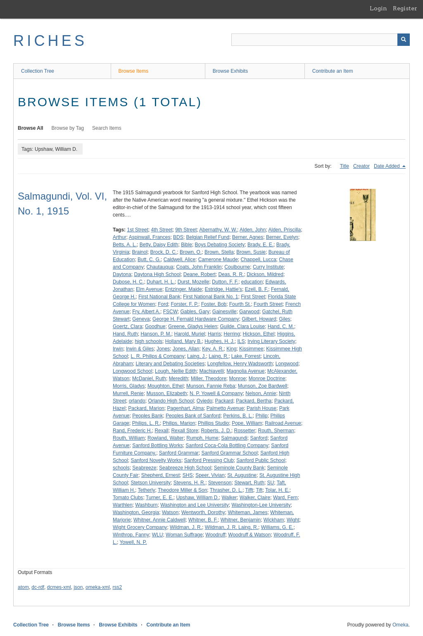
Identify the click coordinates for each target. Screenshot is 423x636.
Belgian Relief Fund (207, 237)
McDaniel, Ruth (149, 378)
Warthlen (123, 505)
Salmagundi (234, 438)
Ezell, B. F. (257, 289)
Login (378, 8)
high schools (148, 341)
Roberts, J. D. (216, 431)
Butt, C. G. (149, 259)
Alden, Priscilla (284, 230)
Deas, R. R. (231, 274)
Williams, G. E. (277, 527)
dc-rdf (37, 587)
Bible (186, 245)
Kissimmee (251, 349)
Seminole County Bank (239, 468)
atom (23, 587)
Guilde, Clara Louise (242, 326)
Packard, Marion (146, 408)
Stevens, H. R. (189, 483)
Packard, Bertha (253, 401)
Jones (163, 349)
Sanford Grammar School (230, 453)
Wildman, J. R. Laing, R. (231, 527)
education (252, 282)
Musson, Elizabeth (166, 393)
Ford (163, 304)
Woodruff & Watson (249, 535)
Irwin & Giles (140, 349)
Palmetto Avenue (225, 408)
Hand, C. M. (281, 326)
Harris (214, 334)
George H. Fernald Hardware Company (195, 319)
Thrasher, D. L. (226, 490)
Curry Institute (268, 267)
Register (405, 8)
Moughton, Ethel (165, 386)
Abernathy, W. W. (218, 230)
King (231, 349)
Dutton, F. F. (225, 282)
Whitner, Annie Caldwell (159, 520)
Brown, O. (191, 252)
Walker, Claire (255, 497)
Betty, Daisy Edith (159, 245)
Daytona (122, 274)
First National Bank (159, 297)
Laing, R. (218, 356)
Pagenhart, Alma (185, 408)
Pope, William (247, 423)
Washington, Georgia (136, 512)
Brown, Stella (219, 252)
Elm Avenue (149, 289)
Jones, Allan (186, 349)
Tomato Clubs (128, 497)
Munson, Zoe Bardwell (262, 386)
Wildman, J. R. (186, 527)
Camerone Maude (218, 259)
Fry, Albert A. (146, 311)
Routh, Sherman (276, 431)
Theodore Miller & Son (182, 490)
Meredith (178, 378)
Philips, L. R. (146, 423)
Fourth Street (268, 304)
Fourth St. (240, 304)
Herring (232, 334)
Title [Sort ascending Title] (344, 166)
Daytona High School (157, 274)
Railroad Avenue (283, 423)
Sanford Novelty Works (156, 460)
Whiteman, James (247, 512)
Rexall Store (184, 431)
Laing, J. (196, 356)
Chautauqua (159, 267)
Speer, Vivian (210, 475)
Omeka (400, 625)
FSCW (170, 311)
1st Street (137, 230)
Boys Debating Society (220, 245)
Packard (224, 401)
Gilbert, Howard (259, 319)
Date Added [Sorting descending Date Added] (387, 166)
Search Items (106, 128)
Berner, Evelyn (282, 237)
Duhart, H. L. (161, 282)
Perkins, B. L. (237, 416)
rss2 (117, 587)
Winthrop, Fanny (131, 535)
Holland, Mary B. (183, 341)
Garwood (249, 311)
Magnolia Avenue (246, 371)
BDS (178, 237)
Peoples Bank (147, 416)
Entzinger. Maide (183, 289)
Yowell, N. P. (133, 542)
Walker (229, 497)
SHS (188, 475)
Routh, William (129, 438)
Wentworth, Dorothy (203, 512)
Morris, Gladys (129, 386)
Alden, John (253, 230)
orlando (137, 401)
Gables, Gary (194, 311)
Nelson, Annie (260, 393)
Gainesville (224, 311)
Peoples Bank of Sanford (193, 416)
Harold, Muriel (189, 334)
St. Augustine (242, 475)
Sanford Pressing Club (209, 460)
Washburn (146, 505)
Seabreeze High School (185, 468)
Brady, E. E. (260, 245)
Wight (293, 520)
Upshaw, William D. (197, 497)
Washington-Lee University (261, 505)
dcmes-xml (59, 587)
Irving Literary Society (271, 341)
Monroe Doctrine (267, 378)
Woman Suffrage (184, 535)
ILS (241, 341)
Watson (170, 512)
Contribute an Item (332, 71)
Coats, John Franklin (198, 267)
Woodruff (215, 535)
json (78, 587)
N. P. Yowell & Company (216, 393)
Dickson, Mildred (265, 274)
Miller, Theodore (208, 378)
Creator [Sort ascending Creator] (361, 166)
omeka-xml (98, 587)
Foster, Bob (213, 304)
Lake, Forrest (246, 356)
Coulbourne (237, 267)
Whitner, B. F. (203, 520)
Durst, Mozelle (193, 282)
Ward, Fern (285, 497)
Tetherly (146, 490)
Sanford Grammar (179, 453)
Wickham (274, 520)
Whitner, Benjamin (241, 520)
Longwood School (132, 371)
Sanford (258, 438)
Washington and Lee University (194, 505)
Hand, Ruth (125, 334)
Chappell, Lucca (258, 259)
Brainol (139, 252)
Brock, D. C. (163, 252)
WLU (157, 535)
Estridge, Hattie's (223, 289)
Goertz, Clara (127, 326)
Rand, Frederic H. (132, 431)
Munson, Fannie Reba (210, 386)
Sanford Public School (260, 460)
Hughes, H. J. (219, 341)
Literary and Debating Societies (169, 364)
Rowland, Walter (165, 438)
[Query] (320, 39)
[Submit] (403, 39)
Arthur (119, 237)
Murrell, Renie (128, 393)
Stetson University (151, 483)
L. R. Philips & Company (157, 356)
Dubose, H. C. (128, 282)
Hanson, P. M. (155, 334)
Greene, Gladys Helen (192, 326)
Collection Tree (37, 71)
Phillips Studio (213, 423)
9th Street (186, 230)
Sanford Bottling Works (157, 445)
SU (270, 483)
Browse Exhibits (230, 71)
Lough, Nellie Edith (176, 371)
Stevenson (220, 483)
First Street (253, 297)
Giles (284, 319)
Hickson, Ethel (259, 334)
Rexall (161, 431)
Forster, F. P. (184, 304)
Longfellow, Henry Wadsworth (240, 364)
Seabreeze (144, 468)
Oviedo (204, 401)
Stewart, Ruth (249, 483)
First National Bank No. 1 (210, 297)
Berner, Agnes (247, 237)
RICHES (50, 40)
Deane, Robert (199, 274)
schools (121, 468)
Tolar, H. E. (277, 490)
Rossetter (244, 431)
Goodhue (155, 326)
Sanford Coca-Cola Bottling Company (226, 445)
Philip (261, 416)
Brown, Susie (251, 252)
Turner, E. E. (159, 497)
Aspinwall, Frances (150, 237)
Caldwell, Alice (179, 259)
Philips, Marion (179, 423)
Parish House (261, 408)
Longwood (287, 364)
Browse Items (134, 71)
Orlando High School (171, 401)
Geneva (141, 319)
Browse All (30, 128)
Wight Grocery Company (140, 527)
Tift (259, 490)
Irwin (118, 349)
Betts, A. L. (125, 245)
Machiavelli (212, 371)
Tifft (249, 490)
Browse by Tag (68, 128)
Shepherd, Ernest (160, 475)
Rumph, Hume (202, 438)
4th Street (162, 230)
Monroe (237, 378)
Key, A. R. (212, 349)
